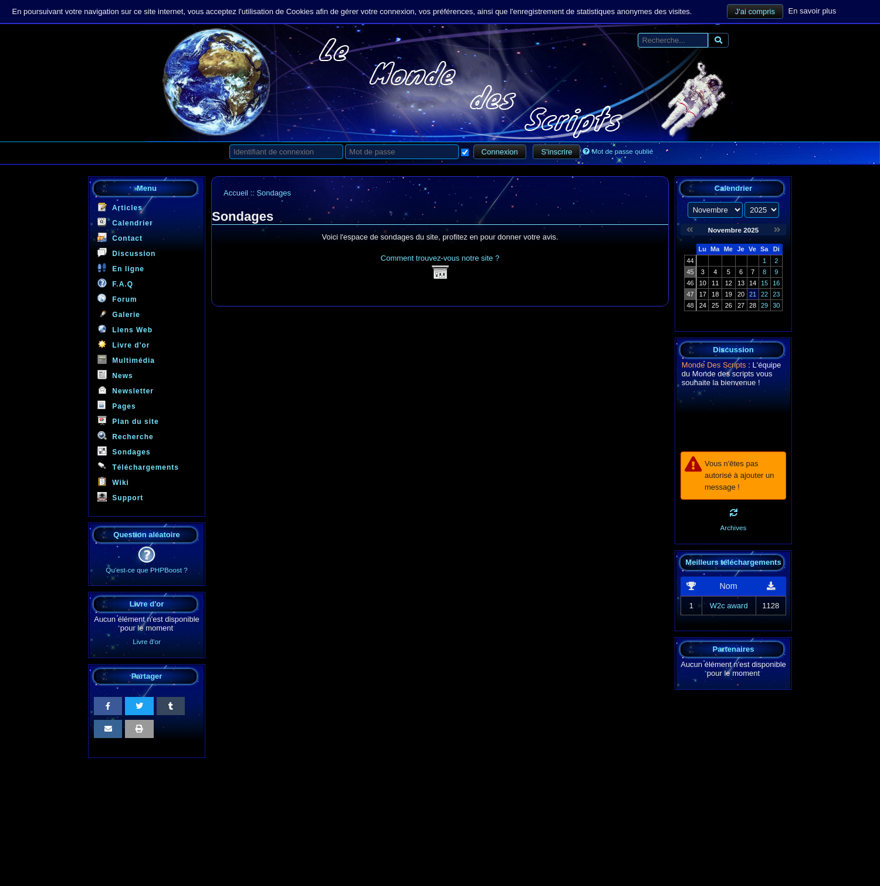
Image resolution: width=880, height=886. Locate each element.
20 (740, 294)
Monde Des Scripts (714, 365)
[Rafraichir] (733, 512)
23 (776, 294)
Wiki (113, 482)
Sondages (124, 451)
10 (702, 283)
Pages (116, 405)
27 (740, 305)
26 (728, 305)
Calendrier (125, 222)
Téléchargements (138, 466)
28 (752, 305)
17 (702, 294)
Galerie (118, 314)
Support (120, 497)
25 (715, 305)
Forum (117, 299)
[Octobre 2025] (689, 229)
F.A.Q (115, 283)
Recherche (125, 436)
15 (764, 283)
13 (740, 283)
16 (776, 283)
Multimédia (126, 360)
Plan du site (128, 421)
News (115, 375)
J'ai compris (755, 11)
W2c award (729, 605)
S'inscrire (556, 151)
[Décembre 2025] (777, 229)
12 (728, 283)
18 (715, 294)
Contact (120, 237)
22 (764, 294)
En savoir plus (812, 10)
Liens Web (125, 329)
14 (752, 283)
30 (776, 305)
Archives (733, 527)
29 (764, 305)
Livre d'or (123, 344)
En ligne (120, 268)
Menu (147, 188)
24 (702, 305)
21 (752, 294)
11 (715, 283)
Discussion (126, 253)
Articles (120, 207)
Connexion (500, 151)
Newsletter (125, 390)
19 (728, 294)
